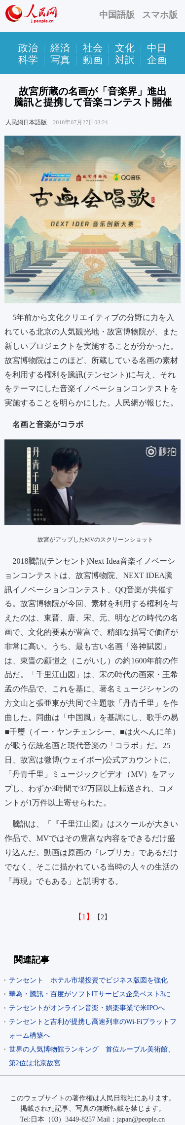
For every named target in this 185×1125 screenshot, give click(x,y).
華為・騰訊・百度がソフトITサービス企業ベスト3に (90, 994)
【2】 (102, 917)
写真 (60, 59)
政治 (28, 47)
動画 (93, 59)
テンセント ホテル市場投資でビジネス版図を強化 (88, 980)
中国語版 (117, 15)
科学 (28, 59)
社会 (93, 47)
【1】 (84, 916)
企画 (157, 59)
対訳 (125, 59)
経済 (60, 47)
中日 (157, 47)
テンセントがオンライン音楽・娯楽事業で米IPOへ (87, 1008)
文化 (125, 47)
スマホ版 (160, 15)
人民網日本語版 (26, 122)
